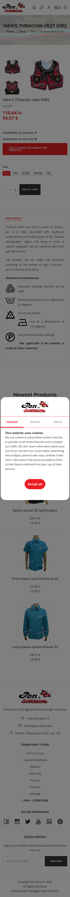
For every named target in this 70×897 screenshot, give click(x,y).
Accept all (35, 484)
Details (35, 422)
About (58, 422)
